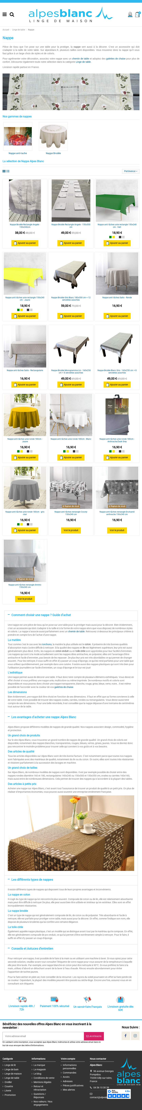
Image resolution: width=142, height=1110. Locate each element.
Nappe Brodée (53, 153)
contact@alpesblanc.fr (102, 1097)
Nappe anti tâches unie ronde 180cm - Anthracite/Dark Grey (117, 440)
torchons (47, 644)
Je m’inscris (93, 1036)
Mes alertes (69, 1089)
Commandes (69, 1072)
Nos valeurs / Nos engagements (43, 1103)
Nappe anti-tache (18, 153)
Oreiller (8, 1082)
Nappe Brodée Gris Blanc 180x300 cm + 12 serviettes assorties (71, 298)
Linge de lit (10, 1065)
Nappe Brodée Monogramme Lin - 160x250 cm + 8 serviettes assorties (71, 371)
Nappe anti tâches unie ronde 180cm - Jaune (24, 440)
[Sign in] (130, 14)
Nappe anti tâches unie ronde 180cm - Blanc (71, 439)
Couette (9, 1086)
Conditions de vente (44, 1078)
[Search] (12, 14)
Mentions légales (42, 1082)
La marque (39, 1065)
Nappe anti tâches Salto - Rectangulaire (25, 370)
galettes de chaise (116, 58)
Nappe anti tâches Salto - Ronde (117, 297)
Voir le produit (71, 530)
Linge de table (83, 61)
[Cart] (137, 14)
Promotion (10, 1095)
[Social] (126, 1036)
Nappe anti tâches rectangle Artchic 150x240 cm (24, 586)
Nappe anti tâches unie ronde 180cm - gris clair (24, 513)
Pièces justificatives (73, 1085)
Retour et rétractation (40, 1088)
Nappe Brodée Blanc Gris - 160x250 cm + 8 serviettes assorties (117, 371)
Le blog (37, 1073)
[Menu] (4, 14)
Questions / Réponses (40, 1096)
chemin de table (80, 58)
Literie (8, 1090)
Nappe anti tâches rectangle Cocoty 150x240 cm (71, 513)
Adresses (68, 1081)
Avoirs (66, 1077)
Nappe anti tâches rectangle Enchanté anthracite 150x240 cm (117, 513)
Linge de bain (12, 1069)
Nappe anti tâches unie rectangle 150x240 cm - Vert (117, 225)
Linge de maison (13, 1073)
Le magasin (40, 1069)
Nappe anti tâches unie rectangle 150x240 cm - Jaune (24, 298)
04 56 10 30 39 (101, 1087)
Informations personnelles (70, 1067)
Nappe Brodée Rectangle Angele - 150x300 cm (70, 225)
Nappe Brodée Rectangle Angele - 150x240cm (25, 225)
